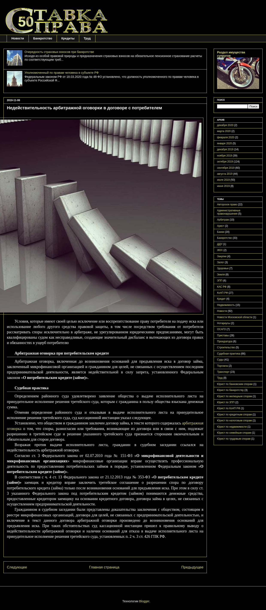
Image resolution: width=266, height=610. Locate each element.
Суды (220, 359)
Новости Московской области (234, 317)
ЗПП (219, 280)
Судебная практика (228, 353)
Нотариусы (223, 323)
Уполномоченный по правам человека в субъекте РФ (62, 72)
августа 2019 (224, 173)
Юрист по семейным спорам (234, 432)
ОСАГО (221, 329)
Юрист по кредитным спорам (234, 414)
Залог (220, 262)
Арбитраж (223, 219)
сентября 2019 (225, 167)
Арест (220, 225)
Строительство (226, 347)
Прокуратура (224, 341)
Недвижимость (226, 305)
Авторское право (227, 204)
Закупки (222, 256)
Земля (221, 274)
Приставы (223, 335)
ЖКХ (220, 250)
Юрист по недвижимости (232, 426)
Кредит (221, 298)
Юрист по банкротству (230, 390)
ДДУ (219, 244)
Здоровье (223, 268)
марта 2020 (224, 131)
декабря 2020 (225, 125)
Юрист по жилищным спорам (234, 396)
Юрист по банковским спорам (234, 384)
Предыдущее (192, 567)
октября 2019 (225, 161)
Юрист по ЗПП (225, 402)
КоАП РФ (222, 292)
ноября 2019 (224, 155)
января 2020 (224, 143)
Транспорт (223, 371)
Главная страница (104, 567)
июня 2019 (223, 186)
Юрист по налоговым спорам (234, 420)
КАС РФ (222, 286)
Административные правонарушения (228, 212)
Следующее (17, 567)
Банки (220, 231)
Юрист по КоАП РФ (228, 408)
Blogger (144, 601)
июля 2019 (223, 179)
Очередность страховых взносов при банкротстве (59, 52)
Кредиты (67, 38)
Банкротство (42, 38)
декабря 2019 (225, 149)
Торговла (222, 365)
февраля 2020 (225, 137)
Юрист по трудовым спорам (234, 438)
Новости (17, 38)
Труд (87, 38)
